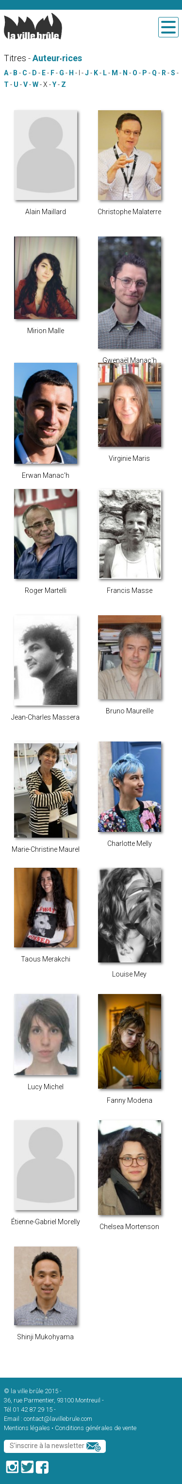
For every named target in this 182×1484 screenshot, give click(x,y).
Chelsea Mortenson (129, 1227)
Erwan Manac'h (45, 475)
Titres (15, 58)
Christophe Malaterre (129, 212)
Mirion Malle (45, 331)
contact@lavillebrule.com (58, 1418)
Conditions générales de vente (95, 1428)
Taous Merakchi (45, 959)
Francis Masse (129, 590)
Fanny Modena (129, 1100)
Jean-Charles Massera (45, 717)
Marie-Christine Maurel (46, 849)
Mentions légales (27, 1428)
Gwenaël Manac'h (129, 360)
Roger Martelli (45, 590)
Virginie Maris (129, 458)
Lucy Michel (46, 1087)
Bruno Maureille (129, 711)
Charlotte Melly (129, 843)
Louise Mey (129, 974)
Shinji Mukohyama (45, 1337)
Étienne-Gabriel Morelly (45, 1222)
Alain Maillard (45, 212)
